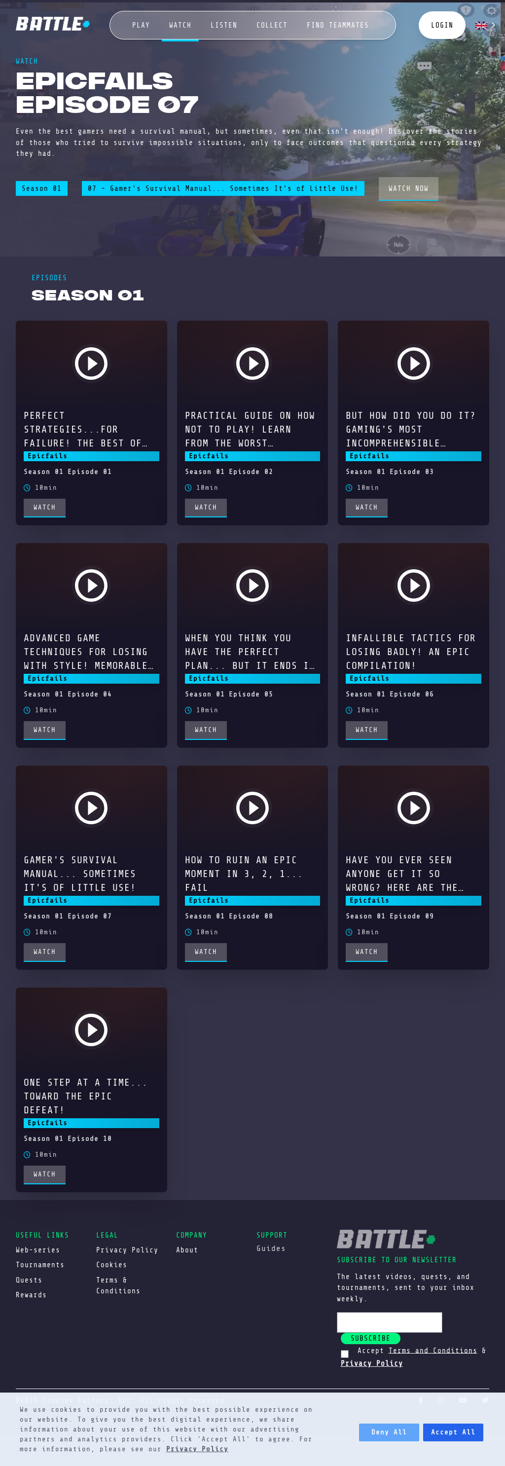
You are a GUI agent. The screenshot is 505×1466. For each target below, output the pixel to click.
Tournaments (40, 1265)
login (442, 25)
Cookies (111, 1265)
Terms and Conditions (433, 1350)
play (141, 25)
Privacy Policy (197, 1449)
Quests (29, 1280)
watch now (409, 188)
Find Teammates (338, 25)
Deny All (389, 1432)
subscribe (371, 1338)
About (187, 1250)
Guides (271, 1248)
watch (180, 25)
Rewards (31, 1295)
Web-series (38, 1250)
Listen (224, 25)
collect (272, 25)
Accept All (453, 1432)
